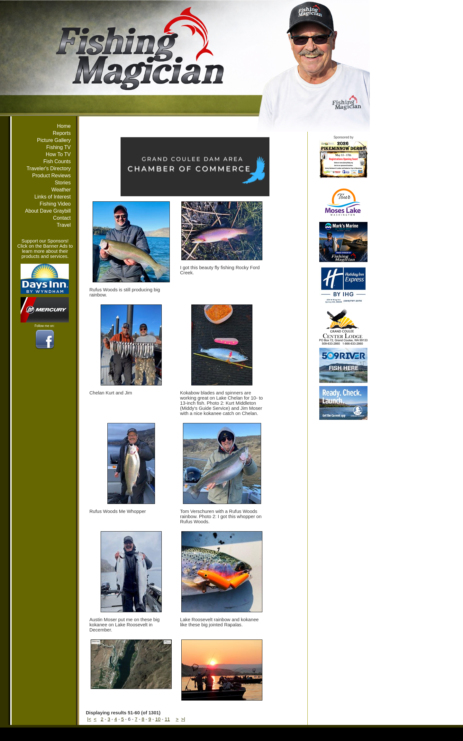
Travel (64, 225)
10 (157, 719)
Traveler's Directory (48, 168)
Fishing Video (55, 204)
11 (167, 719)
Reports (62, 133)
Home (64, 126)
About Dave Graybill (48, 211)
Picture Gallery (54, 140)
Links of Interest (52, 196)
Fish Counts (57, 161)
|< (89, 719)
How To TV (58, 154)
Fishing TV (58, 147)
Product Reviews (51, 175)
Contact (62, 218)
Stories (63, 182)
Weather (61, 189)
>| (183, 719)
